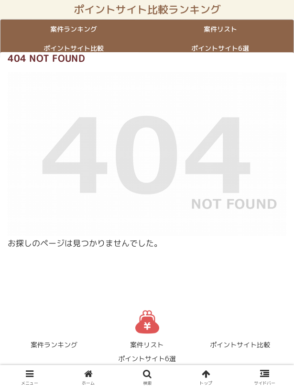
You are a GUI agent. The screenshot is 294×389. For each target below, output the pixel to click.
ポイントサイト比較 (240, 344)
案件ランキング (54, 344)
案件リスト (146, 344)
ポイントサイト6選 (147, 358)
